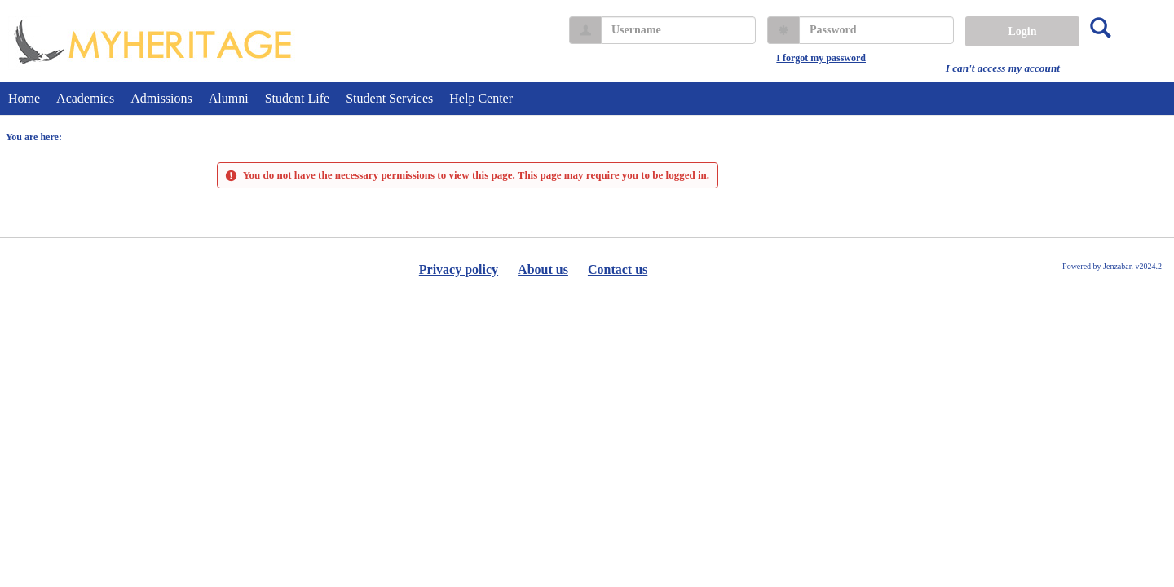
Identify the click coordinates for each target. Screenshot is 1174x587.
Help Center (481, 98)
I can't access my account (1003, 68)
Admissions (161, 98)
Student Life (297, 98)
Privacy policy (458, 269)
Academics (85, 98)
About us (543, 269)
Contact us (617, 269)
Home (24, 98)
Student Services (389, 98)
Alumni (229, 98)
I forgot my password (821, 58)
